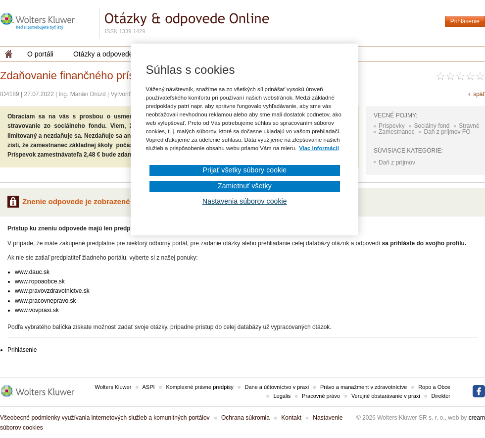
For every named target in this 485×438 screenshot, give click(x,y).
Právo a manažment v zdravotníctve (363, 387)
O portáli (40, 54)
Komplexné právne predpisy (199, 387)
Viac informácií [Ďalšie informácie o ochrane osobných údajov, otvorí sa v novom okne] (319, 148)
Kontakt (291, 417)
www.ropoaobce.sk (40, 281)
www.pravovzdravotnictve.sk (52, 290)
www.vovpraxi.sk (37, 310)
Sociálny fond (431, 125)
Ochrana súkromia (245, 417)
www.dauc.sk (32, 272)
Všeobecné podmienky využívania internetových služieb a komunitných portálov (105, 417)
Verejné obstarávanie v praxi (385, 396)
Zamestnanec (397, 131)
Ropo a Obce (434, 387)
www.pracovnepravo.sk (45, 300)
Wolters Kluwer (113, 387)
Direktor (440, 396)
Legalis (282, 396)
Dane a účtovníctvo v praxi (277, 387)
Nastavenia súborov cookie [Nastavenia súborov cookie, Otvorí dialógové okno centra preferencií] (244, 201)
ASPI (149, 387)
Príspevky (392, 125)
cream (477, 417)
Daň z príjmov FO (447, 131)
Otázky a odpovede (103, 54)
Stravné (469, 125)
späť (479, 94)
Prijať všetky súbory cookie (244, 170)
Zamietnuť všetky (245, 186)
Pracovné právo (321, 396)
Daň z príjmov (397, 162)
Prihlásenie (465, 21)
